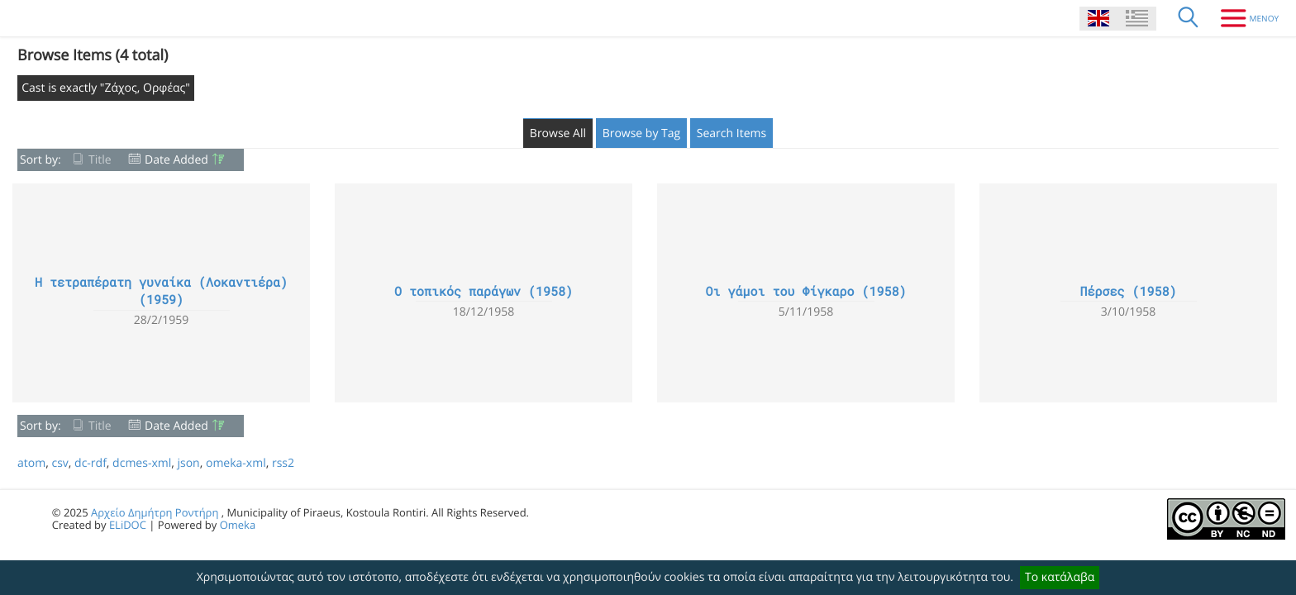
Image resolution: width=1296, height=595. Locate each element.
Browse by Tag (642, 133)
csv (59, 463)
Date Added (176, 160)
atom (31, 463)
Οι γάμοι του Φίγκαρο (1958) (805, 291)
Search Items (731, 133)
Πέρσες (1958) (1127, 291)
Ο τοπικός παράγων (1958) (483, 291)
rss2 (283, 463)
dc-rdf (90, 463)
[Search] (1188, 18)
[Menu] (1243, 18)
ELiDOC (127, 524)
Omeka (238, 524)
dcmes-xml (141, 463)
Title (100, 160)
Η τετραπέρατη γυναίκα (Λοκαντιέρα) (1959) (161, 291)
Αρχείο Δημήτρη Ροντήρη (154, 512)
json (188, 463)
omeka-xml (236, 463)
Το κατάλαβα (1059, 577)
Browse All (558, 133)
